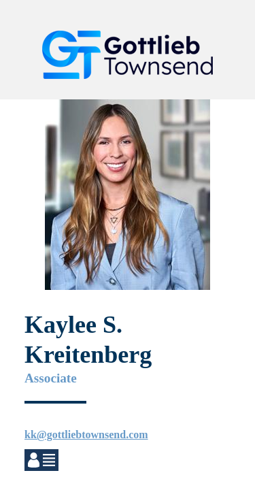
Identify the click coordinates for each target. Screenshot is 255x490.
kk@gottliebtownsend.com (86, 434)
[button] (225, 23)
